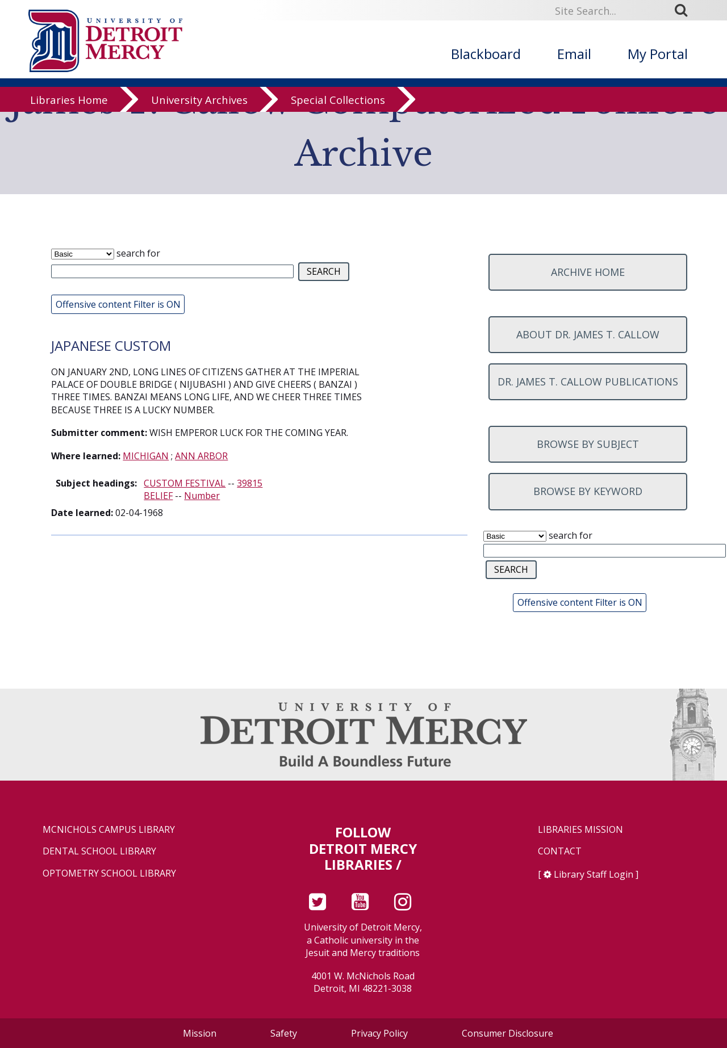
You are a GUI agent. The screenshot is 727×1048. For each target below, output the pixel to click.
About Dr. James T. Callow (587, 334)
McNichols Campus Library (109, 829)
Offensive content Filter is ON (118, 304)
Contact (560, 851)
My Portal (658, 53)
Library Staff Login (593, 874)
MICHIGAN (146, 456)
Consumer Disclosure (507, 1033)
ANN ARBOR (201, 456)
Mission (199, 1033)
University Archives (199, 109)
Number (202, 495)
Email (574, 53)
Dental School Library (99, 851)
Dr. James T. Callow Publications (588, 381)
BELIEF (158, 495)
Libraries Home (69, 109)
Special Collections (338, 109)
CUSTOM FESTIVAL (184, 483)
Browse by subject (588, 444)
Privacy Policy (379, 1033)
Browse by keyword (587, 491)
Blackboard (486, 53)
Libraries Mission (580, 829)
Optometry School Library (109, 873)
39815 (249, 483)
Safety (283, 1033)
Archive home (588, 272)
